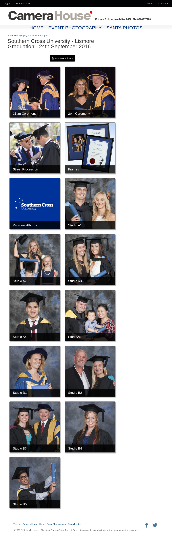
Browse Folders (64, 58)
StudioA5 (74, 337)
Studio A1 (75, 225)
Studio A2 (20, 281)
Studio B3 (20, 448)
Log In (7, 3)
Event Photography (75, 27)
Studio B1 (20, 392)
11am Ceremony (24, 113)
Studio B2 (75, 392)
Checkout (163, 3)
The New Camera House (25, 524)
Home (36, 27)
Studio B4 (75, 448)
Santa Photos (124, 27)
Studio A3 (75, 281)
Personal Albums (25, 225)
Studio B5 (20, 504)
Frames (73, 169)
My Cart (150, 3)
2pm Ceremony (79, 113)
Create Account (22, 3)
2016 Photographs (39, 35)
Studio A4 (20, 337)
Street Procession (25, 169)
